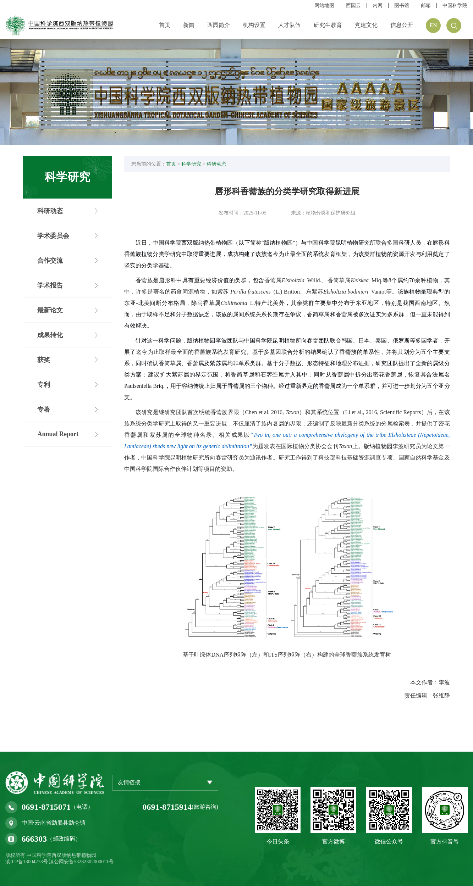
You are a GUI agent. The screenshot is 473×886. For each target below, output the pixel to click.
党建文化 (366, 25)
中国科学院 (454, 5)
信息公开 (401, 25)
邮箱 (426, 5)
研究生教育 (328, 25)
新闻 (188, 25)
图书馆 (401, 5)
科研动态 (219, 164)
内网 (378, 5)
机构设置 (254, 25)
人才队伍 (289, 25)
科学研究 (193, 164)
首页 (164, 25)
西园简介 (218, 25)
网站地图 (324, 5)
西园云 (353, 5)
